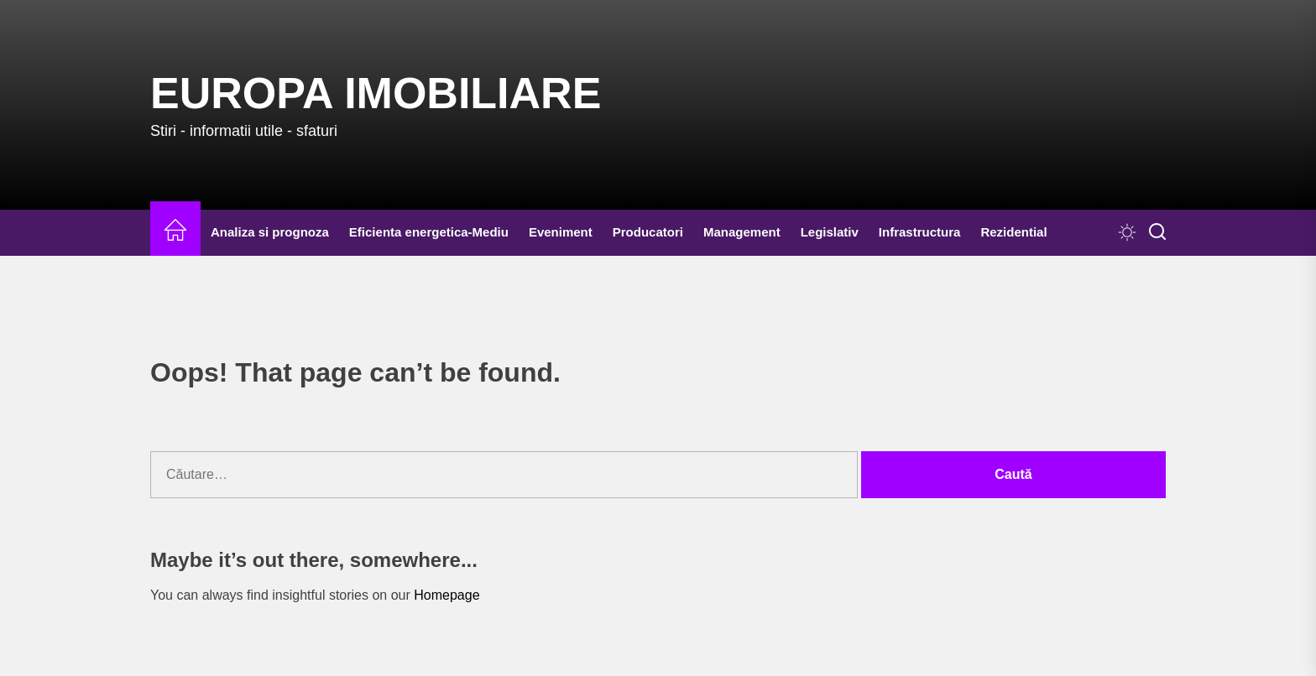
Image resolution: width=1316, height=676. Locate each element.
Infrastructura (920, 232)
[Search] (1157, 232)
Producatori (648, 232)
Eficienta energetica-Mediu (429, 232)
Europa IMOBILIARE (375, 93)
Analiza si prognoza (270, 232)
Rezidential (1013, 232)
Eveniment (561, 232)
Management (742, 232)
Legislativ (830, 232)
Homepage (446, 595)
